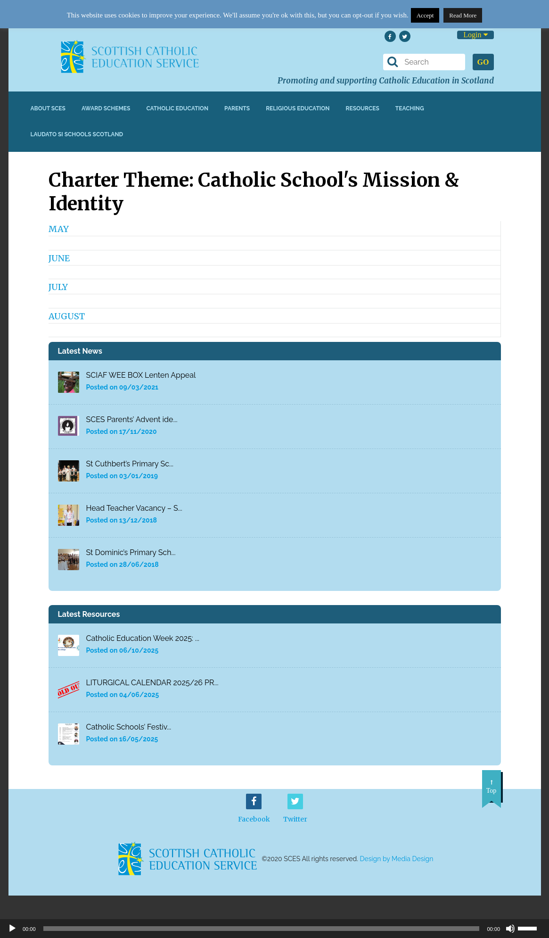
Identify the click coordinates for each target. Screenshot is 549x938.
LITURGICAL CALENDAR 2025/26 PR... (152, 682)
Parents (237, 108)
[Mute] (510, 928)
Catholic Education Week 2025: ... (143, 638)
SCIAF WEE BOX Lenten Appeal (141, 375)
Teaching (409, 108)
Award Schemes (106, 108)
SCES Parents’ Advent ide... (132, 419)
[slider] (531, 927)
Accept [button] (425, 15)
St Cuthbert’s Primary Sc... (130, 463)
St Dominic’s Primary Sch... (131, 552)
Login (475, 35)
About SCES (48, 108)
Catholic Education (177, 108)
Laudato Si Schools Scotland (77, 134)
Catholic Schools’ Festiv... (129, 726)
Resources (362, 108)
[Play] (12, 928)
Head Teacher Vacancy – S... (134, 508)
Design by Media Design (397, 859)
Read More (462, 15)
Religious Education (297, 108)
